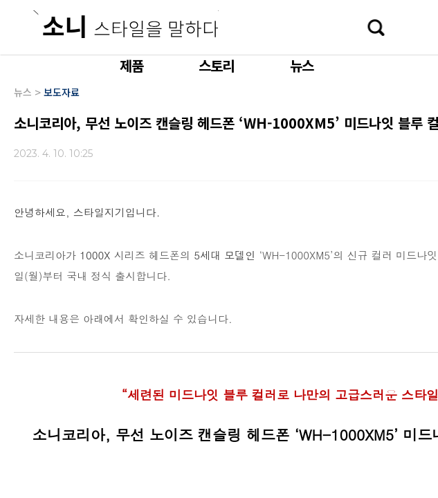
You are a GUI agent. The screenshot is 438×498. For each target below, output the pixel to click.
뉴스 (301, 65)
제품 (131, 65)
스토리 (217, 65)
